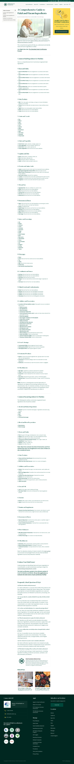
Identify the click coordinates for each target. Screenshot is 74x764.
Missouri (52, 733)
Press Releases (36, 720)
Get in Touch (66, 4)
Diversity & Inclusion (37, 737)
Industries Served (50, 4)
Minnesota (53, 728)
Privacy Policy (36, 754)
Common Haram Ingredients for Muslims (8, 16)
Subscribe (57, 705)
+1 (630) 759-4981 (53, 1)
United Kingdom (54, 735)
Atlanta (52, 713)
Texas (52, 720)
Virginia (52, 725)
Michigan (53, 730)
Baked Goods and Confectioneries (29, 287)
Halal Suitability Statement (38, 726)
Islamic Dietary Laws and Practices (39, 40)
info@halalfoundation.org (11, 713)
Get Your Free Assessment (61, 31)
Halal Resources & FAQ (38, 728)
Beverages (22, 254)
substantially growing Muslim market (27, 568)
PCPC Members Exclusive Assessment (38, 708)
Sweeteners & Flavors (25, 200)
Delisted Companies (37, 740)
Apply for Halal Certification (39, 702)
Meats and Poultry (23, 68)
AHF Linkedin (8, 717)
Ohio (52, 723)
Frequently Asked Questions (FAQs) (9, 19)
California (53, 715)
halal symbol (47, 551)
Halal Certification (29, 4)
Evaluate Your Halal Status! (8, 18)
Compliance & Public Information (37, 743)
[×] (15, 10)
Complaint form (36, 746)
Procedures (35, 749)
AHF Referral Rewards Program (37, 731)
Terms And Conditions (37, 751)
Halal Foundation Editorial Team (25, 16)
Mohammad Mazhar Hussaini (25, 42)
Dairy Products (23, 99)
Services (56, 4)
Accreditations (42, 4)
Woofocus (68, 761)
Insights (60, 4)
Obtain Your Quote (37, 704)
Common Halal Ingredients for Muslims (8, 13)
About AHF (36, 4)
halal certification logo (25, 387)
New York (53, 718)
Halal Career (35, 723)
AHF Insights (35, 734)
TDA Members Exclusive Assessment (38, 711)
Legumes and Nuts (24, 153)
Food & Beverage (40, 16)
